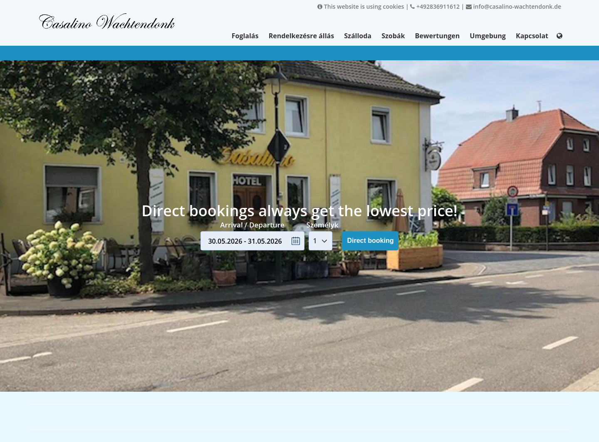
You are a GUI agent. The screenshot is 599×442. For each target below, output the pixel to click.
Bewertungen (437, 35)
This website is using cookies (360, 6)
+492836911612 (435, 6)
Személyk (323, 225)
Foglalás (245, 35)
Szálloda (357, 35)
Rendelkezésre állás (301, 35)
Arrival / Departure (252, 225)
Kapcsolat (532, 35)
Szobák (393, 35)
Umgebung (488, 35)
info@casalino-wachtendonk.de (513, 6)
